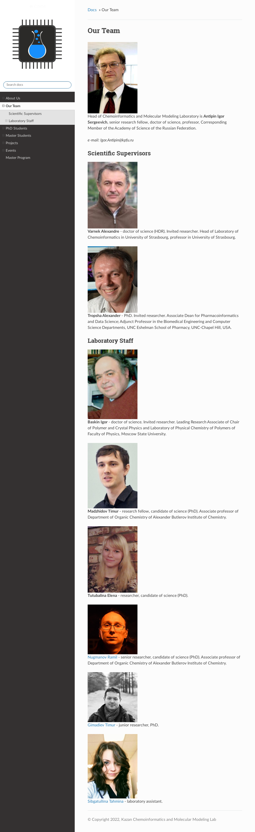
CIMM (37, 40)
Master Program (18, 158)
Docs (92, 10)
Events (9, 150)
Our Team (11, 106)
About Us (11, 98)
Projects (10, 143)
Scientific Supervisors (25, 114)
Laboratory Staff (19, 121)
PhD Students (14, 128)
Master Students (16, 135)
